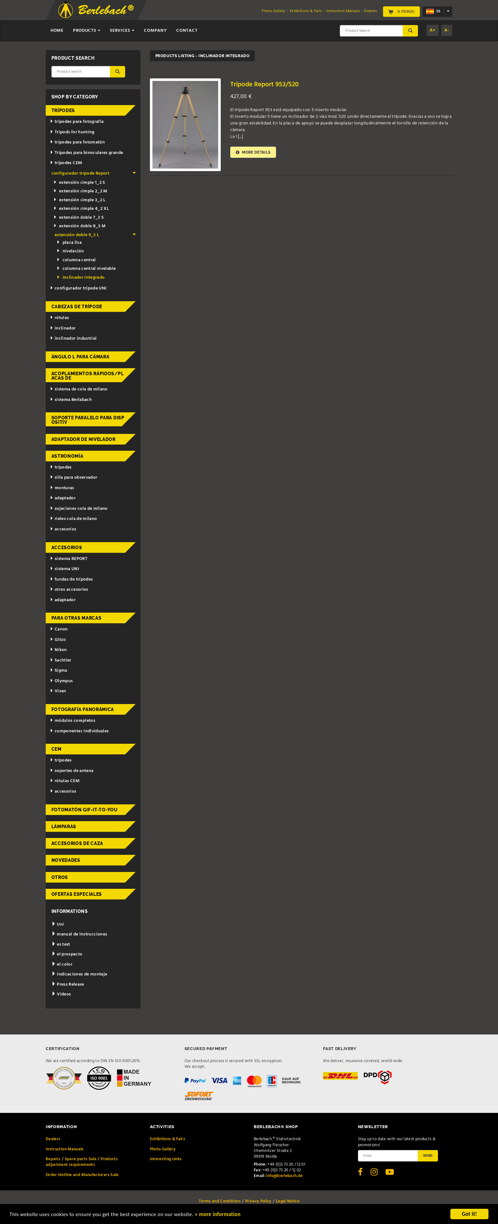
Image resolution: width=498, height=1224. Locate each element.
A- (446, 30)
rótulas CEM (64, 781)
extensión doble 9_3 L (95, 235)
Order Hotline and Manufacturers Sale (82, 1175)
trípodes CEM (66, 163)
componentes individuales (79, 731)
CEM (56, 749)
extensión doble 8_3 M (79, 226)
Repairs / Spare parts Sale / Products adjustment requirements (82, 1162)
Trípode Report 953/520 (264, 84)
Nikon (58, 650)
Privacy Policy (258, 1201)
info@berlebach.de (284, 1176)
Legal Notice (287, 1201)
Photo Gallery (274, 11)
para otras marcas (76, 618)
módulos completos (72, 720)
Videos (61, 994)
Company (155, 30)
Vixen (58, 691)
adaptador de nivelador (83, 439)
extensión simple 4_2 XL (81, 208)
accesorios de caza (77, 843)
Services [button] (122, 30)
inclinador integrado (80, 277)
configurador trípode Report (93, 173)
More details (253, 152)
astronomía (67, 456)
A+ (432, 30)
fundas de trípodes (71, 579)
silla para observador (73, 477)
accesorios (63, 529)
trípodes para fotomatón (77, 142)
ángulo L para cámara (80, 356)
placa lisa (69, 242)
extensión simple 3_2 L (79, 200)
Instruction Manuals (343, 11)
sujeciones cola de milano (79, 508)
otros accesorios (69, 589)
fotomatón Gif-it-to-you (84, 809)
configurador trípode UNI (78, 288)
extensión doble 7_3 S (78, 217)
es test (60, 944)
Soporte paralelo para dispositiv (87, 420)
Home (57, 30)
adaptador (63, 498)
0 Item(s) (401, 11)
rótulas (59, 318)
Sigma (58, 670)
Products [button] (86, 30)
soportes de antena (71, 771)
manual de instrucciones (79, 934)
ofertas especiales (76, 894)
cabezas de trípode (77, 306)
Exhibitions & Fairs (306, 11)
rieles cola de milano (73, 518)
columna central (76, 260)
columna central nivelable (86, 268)
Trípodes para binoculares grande (86, 152)
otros (59, 877)
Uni (57, 924)
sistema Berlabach (71, 399)
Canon (59, 629)
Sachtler (60, 660)
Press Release (67, 984)
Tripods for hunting (72, 132)
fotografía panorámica (82, 709)
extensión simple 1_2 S (79, 182)
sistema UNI (64, 569)
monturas (62, 488)
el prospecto (67, 954)
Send (428, 1155)
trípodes (63, 110)
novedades (65, 860)
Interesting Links (166, 1159)
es (433, 11)
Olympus (61, 681)
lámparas (64, 826)
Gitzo (58, 639)
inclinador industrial (73, 338)
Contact (186, 30)
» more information (217, 1215)
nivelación (70, 251)
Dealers (370, 11)
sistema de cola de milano (79, 389)
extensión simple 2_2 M (80, 191)
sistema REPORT (68, 558)
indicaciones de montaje (79, 974)
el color (62, 964)
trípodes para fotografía (77, 121)
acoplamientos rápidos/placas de (87, 376)
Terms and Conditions (220, 1201)
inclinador (63, 328)
